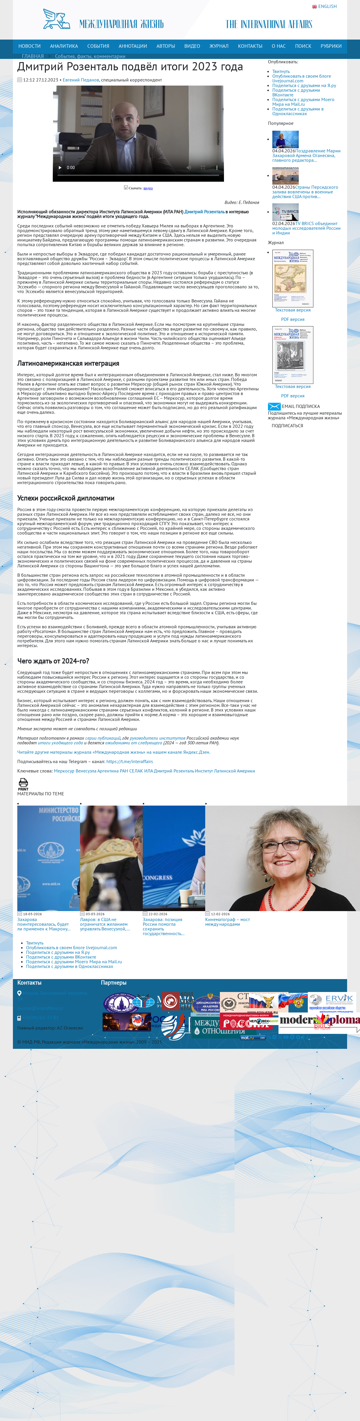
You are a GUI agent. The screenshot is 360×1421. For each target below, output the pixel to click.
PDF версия (293, 319)
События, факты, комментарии (90, 56)
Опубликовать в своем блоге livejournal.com (301, 78)
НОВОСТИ (29, 46)
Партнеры (113, 982)
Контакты (29, 982)
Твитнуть (281, 71)
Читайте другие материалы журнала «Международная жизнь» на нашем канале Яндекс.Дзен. (113, 752)
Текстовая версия (293, 310)
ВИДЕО (192, 46)
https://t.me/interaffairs (129, 761)
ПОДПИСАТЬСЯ (287, 425)
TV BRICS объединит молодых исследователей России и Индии (306, 228)
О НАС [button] (279, 46)
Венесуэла (86, 771)
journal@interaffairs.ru (40, 1008)
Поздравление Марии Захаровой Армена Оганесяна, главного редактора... (306, 155)
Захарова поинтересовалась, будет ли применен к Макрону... (43, 924)
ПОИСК (303, 46)
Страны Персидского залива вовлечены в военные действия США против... (305, 191)
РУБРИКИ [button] (331, 46)
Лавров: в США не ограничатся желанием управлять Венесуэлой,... (105, 924)
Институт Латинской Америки (225, 771)
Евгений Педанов (81, 80)
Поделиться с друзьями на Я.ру (304, 85)
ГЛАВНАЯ (33, 56)
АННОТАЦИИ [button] (133, 46)
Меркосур (64, 771)
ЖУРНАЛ (219, 46)
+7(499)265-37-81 (40, 1017)
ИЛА (148, 771)
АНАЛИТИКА (64, 46)
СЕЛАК (136, 771)
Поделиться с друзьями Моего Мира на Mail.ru (303, 101)
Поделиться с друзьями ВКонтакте (296, 92)
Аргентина (108, 771)
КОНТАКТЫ (250, 46)
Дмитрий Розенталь (174, 771)
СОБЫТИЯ (98, 46)
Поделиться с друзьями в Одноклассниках (298, 111)
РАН (124, 771)
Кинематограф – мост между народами (227, 921)
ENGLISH (324, 6)
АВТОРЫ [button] (166, 46)
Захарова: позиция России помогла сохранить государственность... (163, 926)
